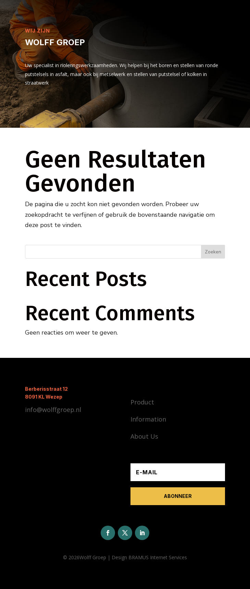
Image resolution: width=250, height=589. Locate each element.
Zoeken (213, 252)
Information (148, 419)
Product (142, 402)
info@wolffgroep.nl (53, 409)
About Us (144, 436)
